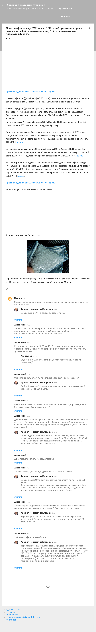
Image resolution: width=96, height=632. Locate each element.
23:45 (55, 476)
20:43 (25, 298)
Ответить (18, 320)
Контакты (65, 16)
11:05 (28, 468)
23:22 (28, 455)
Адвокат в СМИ (65, 9)
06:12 (28, 325)
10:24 (28, 401)
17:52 (28, 502)
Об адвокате (12, 614)
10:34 (28, 374)
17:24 (34, 356)
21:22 (28, 416)
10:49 (55, 309)
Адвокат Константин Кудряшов (26, 5)
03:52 (28, 343)
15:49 (55, 432)
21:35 (28, 534)
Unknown (18, 298)
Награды (10, 612)
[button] (89, 28)
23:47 (55, 513)
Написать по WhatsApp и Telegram (23, 617)
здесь (20, 142)
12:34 (55, 383)
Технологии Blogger (48, 626)
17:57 (55, 542)
